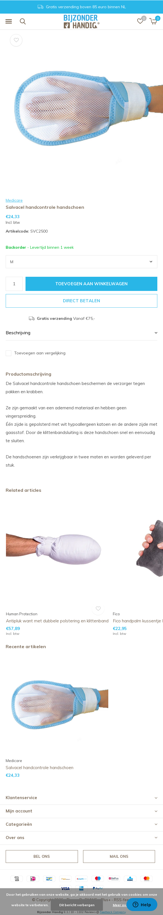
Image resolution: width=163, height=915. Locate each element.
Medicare (14, 200)
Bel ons (41, 856)
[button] (8, 21)
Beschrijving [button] (18, 332)
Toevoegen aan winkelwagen (91, 283)
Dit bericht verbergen (76, 905)
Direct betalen (81, 300)
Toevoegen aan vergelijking (39, 353)
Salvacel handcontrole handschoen (39, 767)
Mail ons (119, 856)
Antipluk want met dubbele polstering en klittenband (57, 621)
